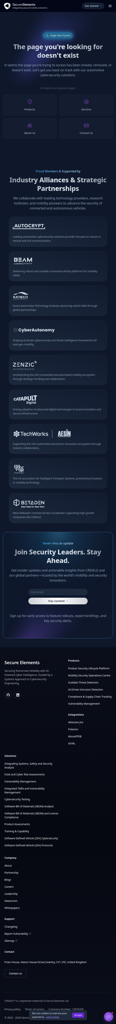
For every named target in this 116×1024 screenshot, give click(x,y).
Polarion (73, 729)
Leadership (11, 894)
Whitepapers (12, 908)
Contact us (15, 973)
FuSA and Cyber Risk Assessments (24, 774)
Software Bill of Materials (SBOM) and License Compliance (31, 815)
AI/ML (71, 743)
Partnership (11, 872)
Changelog (10, 926)
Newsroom (10, 901)
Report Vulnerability (17, 933)
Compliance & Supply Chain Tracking (90, 696)
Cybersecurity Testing (17, 799)
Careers (9, 886)
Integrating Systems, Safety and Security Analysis (28, 765)
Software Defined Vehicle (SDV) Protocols (28, 845)
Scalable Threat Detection (83, 682)
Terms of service (34, 1009)
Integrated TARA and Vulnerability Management (24, 790)
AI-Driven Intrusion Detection (85, 689)
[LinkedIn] (17, 695)
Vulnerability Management (84, 703)
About (8, 865)
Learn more (52, 1017)
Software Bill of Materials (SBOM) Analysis (29, 806)
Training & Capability (16, 831)
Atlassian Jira (75, 722)
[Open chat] (108, 1016)
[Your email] (58, 592)
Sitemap (10, 940)
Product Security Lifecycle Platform (88, 668)
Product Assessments (17, 824)
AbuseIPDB (75, 736)
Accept (78, 1015)
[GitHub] (8, 695)
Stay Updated (58, 601)
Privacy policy (12, 1009)
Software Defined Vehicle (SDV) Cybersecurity (31, 838)
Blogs (7, 879)
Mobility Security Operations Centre (89, 675)
